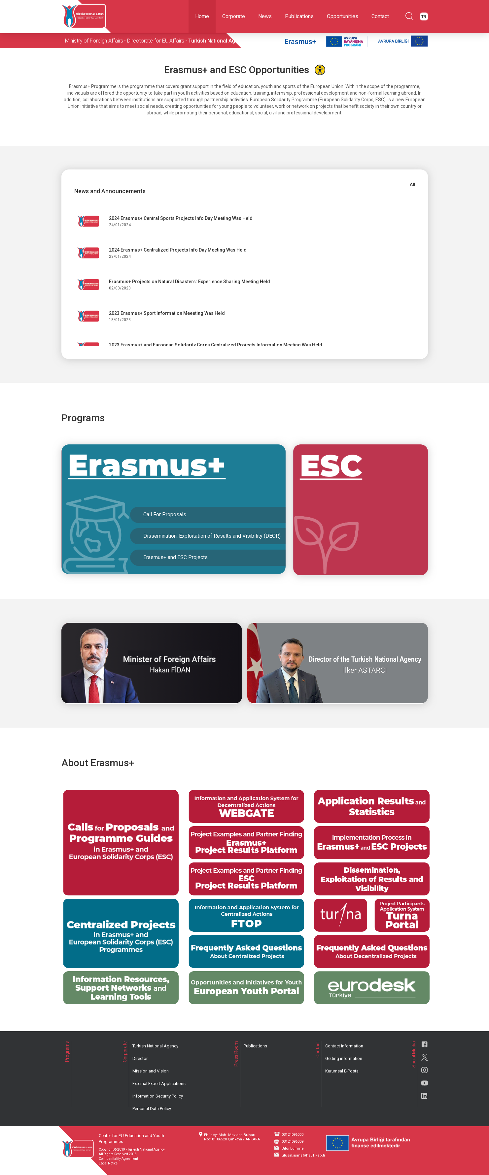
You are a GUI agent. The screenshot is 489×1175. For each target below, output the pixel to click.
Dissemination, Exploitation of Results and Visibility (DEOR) (210, 537)
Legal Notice (108, 1163)
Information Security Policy (157, 1096)
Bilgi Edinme (293, 1148)
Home (202, 16)
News (265, 16)
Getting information (343, 1058)
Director (140, 1058)
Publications (299, 16)
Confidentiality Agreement (118, 1158)
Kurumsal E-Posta (342, 1071)
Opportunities (342, 16)
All (412, 184)
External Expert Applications (159, 1083)
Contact (380, 16)
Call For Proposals (163, 516)
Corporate (233, 16)
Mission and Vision (150, 1071)
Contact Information (344, 1045)
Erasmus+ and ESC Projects (174, 559)
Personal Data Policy (151, 1108)
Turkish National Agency (155, 1045)
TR (423, 17)
